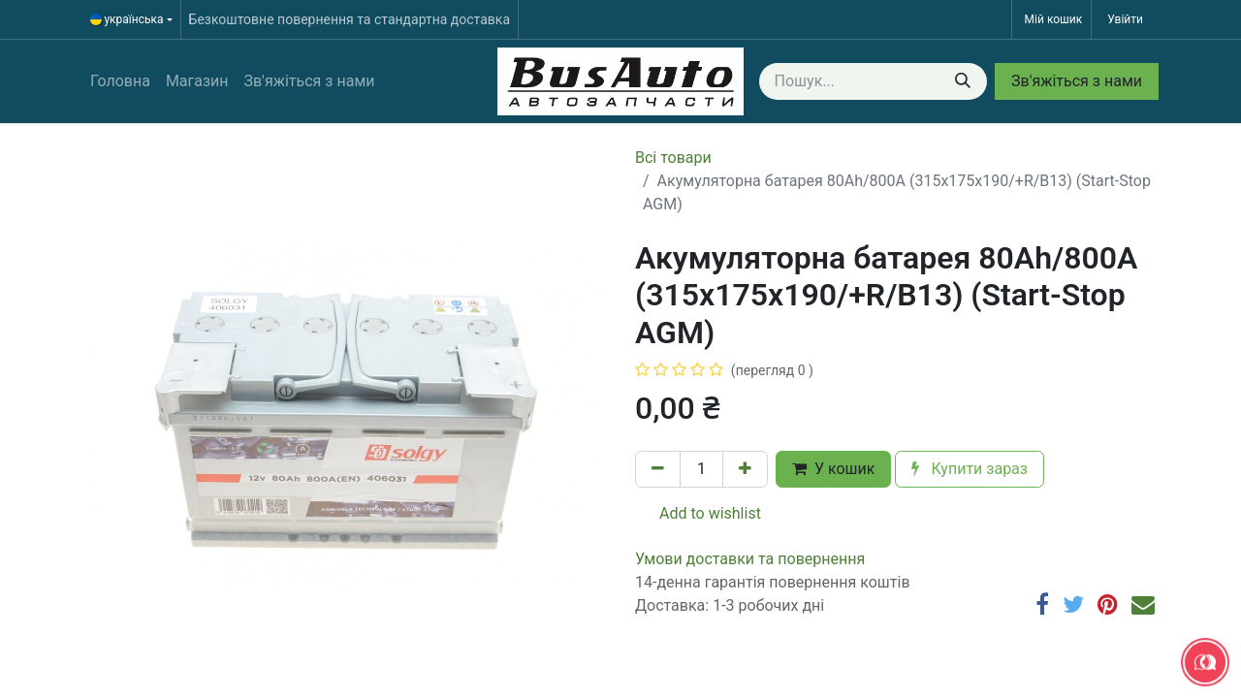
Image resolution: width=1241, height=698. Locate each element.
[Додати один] (745, 469)
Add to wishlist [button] (698, 513)
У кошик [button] (833, 469)
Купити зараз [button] (969, 469)
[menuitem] (120, 81)
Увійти (1125, 19)
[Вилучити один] (658, 469)
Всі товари (673, 157)
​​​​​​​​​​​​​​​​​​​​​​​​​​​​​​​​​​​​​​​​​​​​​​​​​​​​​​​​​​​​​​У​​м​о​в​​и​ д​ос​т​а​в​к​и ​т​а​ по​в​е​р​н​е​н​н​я (750, 559)
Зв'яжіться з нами (1076, 81)
